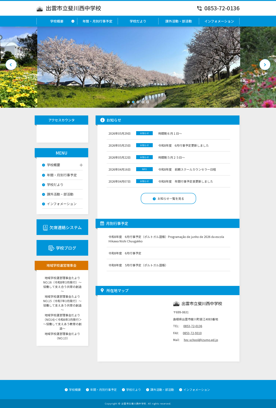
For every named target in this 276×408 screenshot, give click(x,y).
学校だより (138, 21)
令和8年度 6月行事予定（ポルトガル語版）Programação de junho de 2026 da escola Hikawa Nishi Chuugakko (166, 238)
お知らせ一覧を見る (168, 198)
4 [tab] (143, 102)
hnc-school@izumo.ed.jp (201, 340)
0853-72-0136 (217, 8)
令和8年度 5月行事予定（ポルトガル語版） (138, 265)
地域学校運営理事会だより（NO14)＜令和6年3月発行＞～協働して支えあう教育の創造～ (62, 322)
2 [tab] (133, 102)
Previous (11, 64)
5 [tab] (147, 102)
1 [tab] (128, 102)
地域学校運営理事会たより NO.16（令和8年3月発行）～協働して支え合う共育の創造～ (63, 284)
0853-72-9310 (192, 333)
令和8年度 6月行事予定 (124, 253)
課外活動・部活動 (178, 21)
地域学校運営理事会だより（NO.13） (62, 335)
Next (264, 64)
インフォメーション (219, 21)
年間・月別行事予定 (97, 21)
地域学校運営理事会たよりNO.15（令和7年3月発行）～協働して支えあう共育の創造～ (62, 303)
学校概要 (56, 21)
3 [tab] (138, 102)
